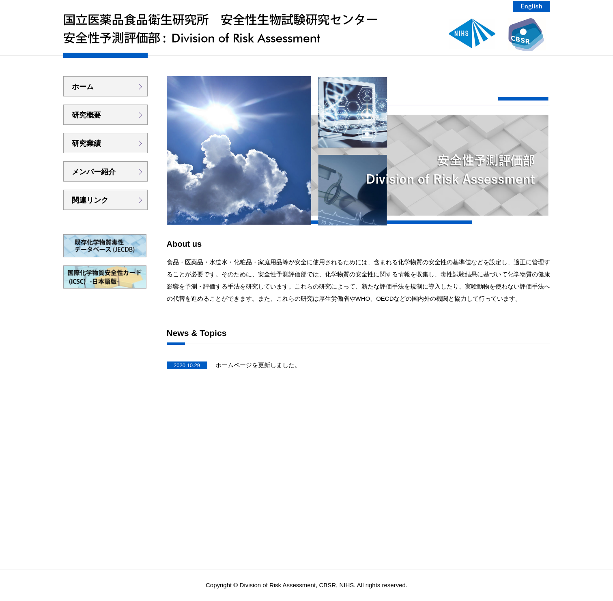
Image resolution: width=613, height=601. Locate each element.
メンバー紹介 (94, 172)
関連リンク (90, 200)
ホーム (83, 87)
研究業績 (86, 143)
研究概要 (86, 115)
